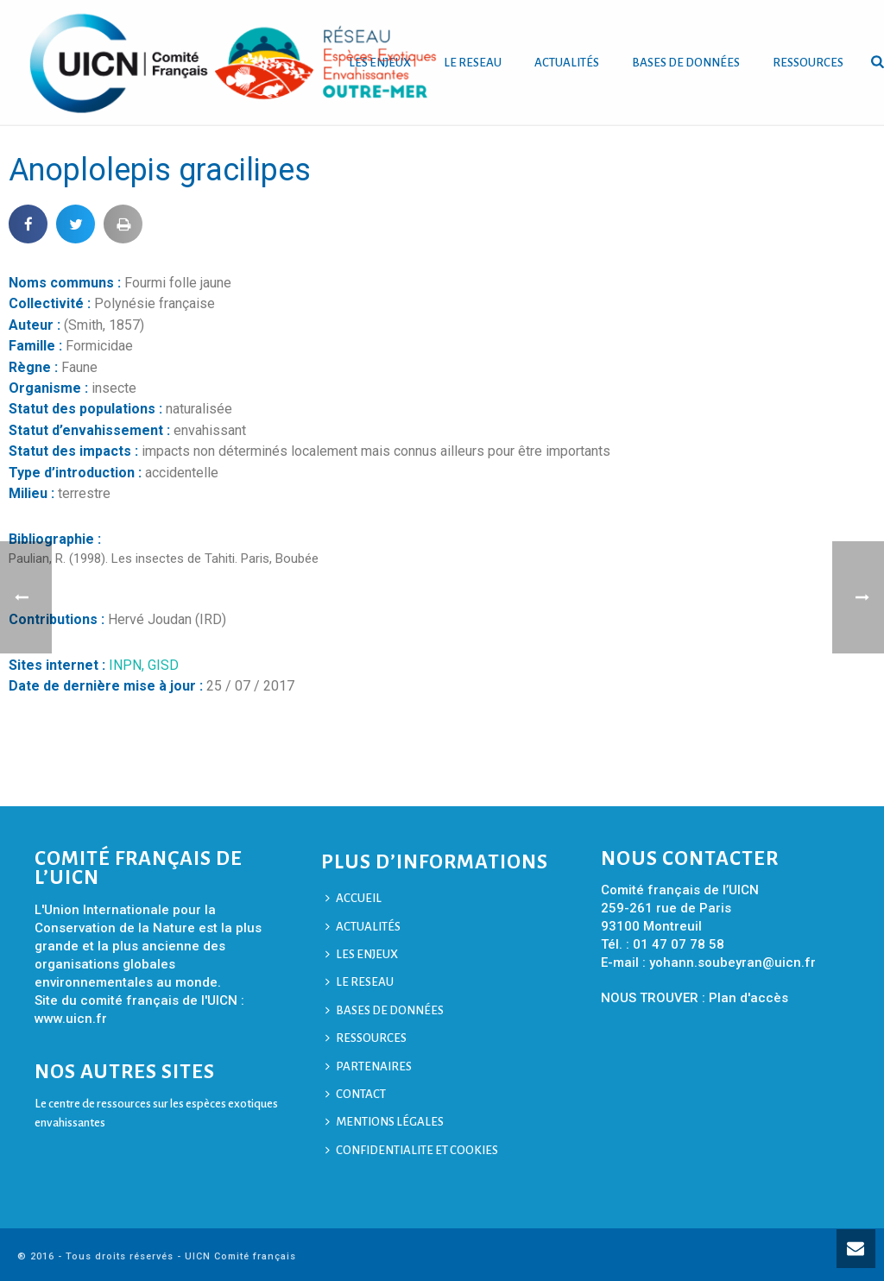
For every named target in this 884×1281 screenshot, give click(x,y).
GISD (163, 665)
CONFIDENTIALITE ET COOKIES (411, 1150)
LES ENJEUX (361, 954)
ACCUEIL (353, 898)
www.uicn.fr (71, 1018)
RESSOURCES (808, 62)
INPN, (128, 665)
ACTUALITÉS (566, 62)
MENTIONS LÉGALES (384, 1121)
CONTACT (355, 1094)
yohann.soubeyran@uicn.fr (732, 962)
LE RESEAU (473, 62)
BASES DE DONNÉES (686, 62)
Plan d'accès (748, 998)
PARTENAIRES (368, 1066)
